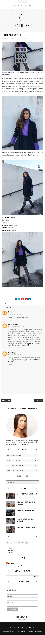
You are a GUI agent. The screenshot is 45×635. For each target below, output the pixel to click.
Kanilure (11, 563)
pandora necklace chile (22, 345)
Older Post (38, 400)
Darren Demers (13, 324)
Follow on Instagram (23, 470)
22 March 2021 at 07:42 (16, 314)
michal (10, 312)
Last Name (10, 602)
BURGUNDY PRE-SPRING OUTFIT (26, 527)
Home (10, 548)
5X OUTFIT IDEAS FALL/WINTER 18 (27, 494)
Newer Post (6, 400)
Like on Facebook (23, 460)
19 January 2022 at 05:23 (17, 355)
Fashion (25, 38)
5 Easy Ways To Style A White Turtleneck (25, 520)
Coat (3, 222)
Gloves (4, 225)
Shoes (4, 230)
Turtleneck (5, 217)
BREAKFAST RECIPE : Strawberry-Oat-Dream (26, 503)
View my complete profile (14, 566)
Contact (10, 553)
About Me (11, 550)
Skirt (3, 220)
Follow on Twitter (23, 456)
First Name (10, 596)
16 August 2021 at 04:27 (17, 327)
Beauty (9, 542)
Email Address (12, 590)
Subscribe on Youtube (23, 465)
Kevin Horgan (12, 352)
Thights (4, 227)
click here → (24, 444)
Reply (10, 320)
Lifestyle (25, 542)
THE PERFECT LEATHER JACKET (25, 510)
